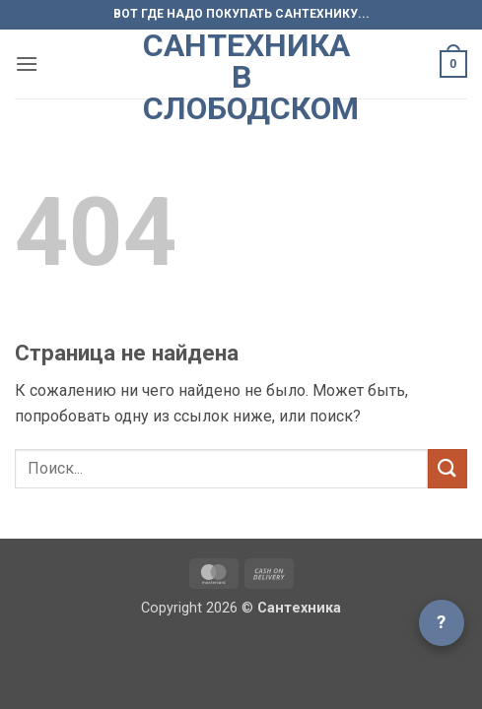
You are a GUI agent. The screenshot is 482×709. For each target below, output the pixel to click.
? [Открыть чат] (442, 622)
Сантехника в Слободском (241, 77)
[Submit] (447, 468)
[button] (26, 63)
